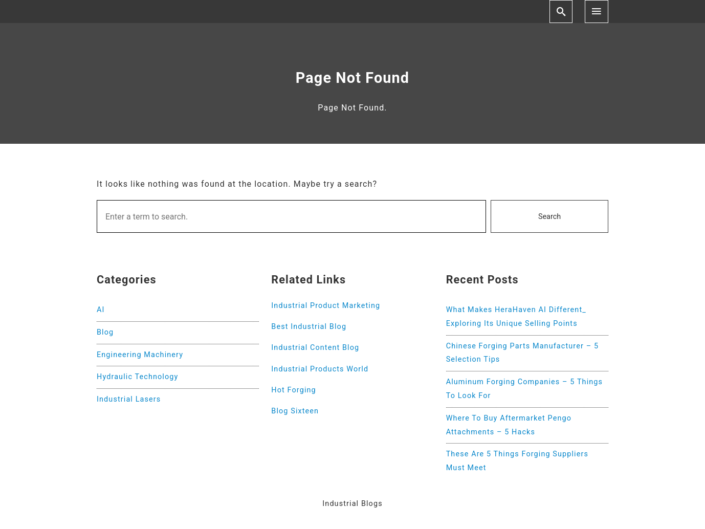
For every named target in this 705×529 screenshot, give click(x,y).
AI (101, 309)
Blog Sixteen (295, 411)
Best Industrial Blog (308, 326)
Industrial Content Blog (315, 347)
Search (549, 216)
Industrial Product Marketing (325, 305)
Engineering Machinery (140, 354)
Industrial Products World (319, 369)
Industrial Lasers (129, 399)
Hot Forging (293, 390)
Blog (105, 332)
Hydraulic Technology (137, 376)
